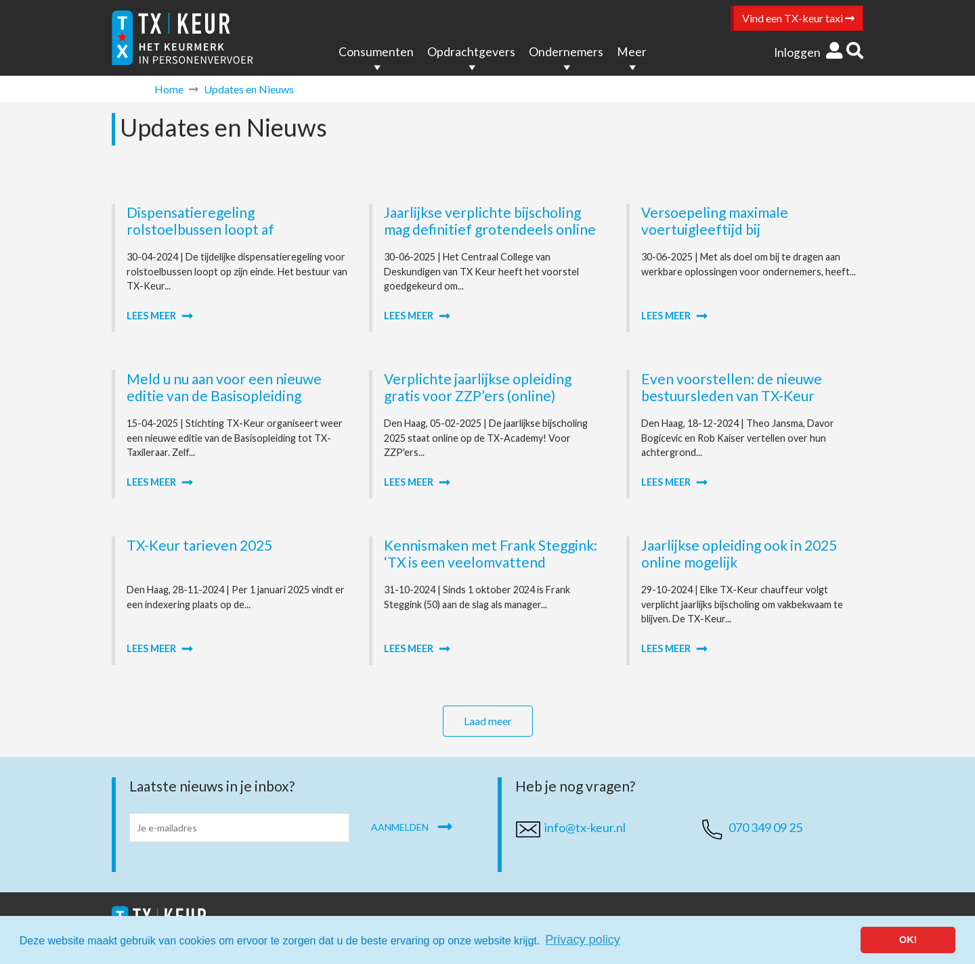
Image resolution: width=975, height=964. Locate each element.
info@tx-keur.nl (585, 827)
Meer (632, 52)
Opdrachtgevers (471, 52)
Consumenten (376, 52)
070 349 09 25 (765, 827)
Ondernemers (566, 52)
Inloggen (808, 52)
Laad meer (488, 720)
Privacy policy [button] (582, 939)
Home (168, 89)
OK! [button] (908, 939)
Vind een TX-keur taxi (798, 18)
